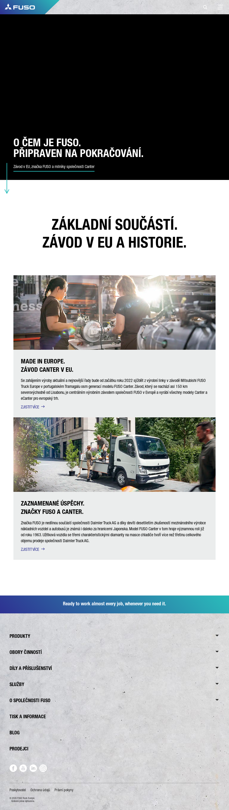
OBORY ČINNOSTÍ (26, 652)
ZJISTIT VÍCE (30, 407)
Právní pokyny (64, 790)
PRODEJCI (19, 749)
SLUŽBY (17, 684)
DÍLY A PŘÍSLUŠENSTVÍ (31, 668)
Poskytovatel (18, 790)
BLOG (15, 733)
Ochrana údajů (40, 790)
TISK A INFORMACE (28, 716)
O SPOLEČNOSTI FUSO (30, 700)
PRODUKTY (20, 636)
